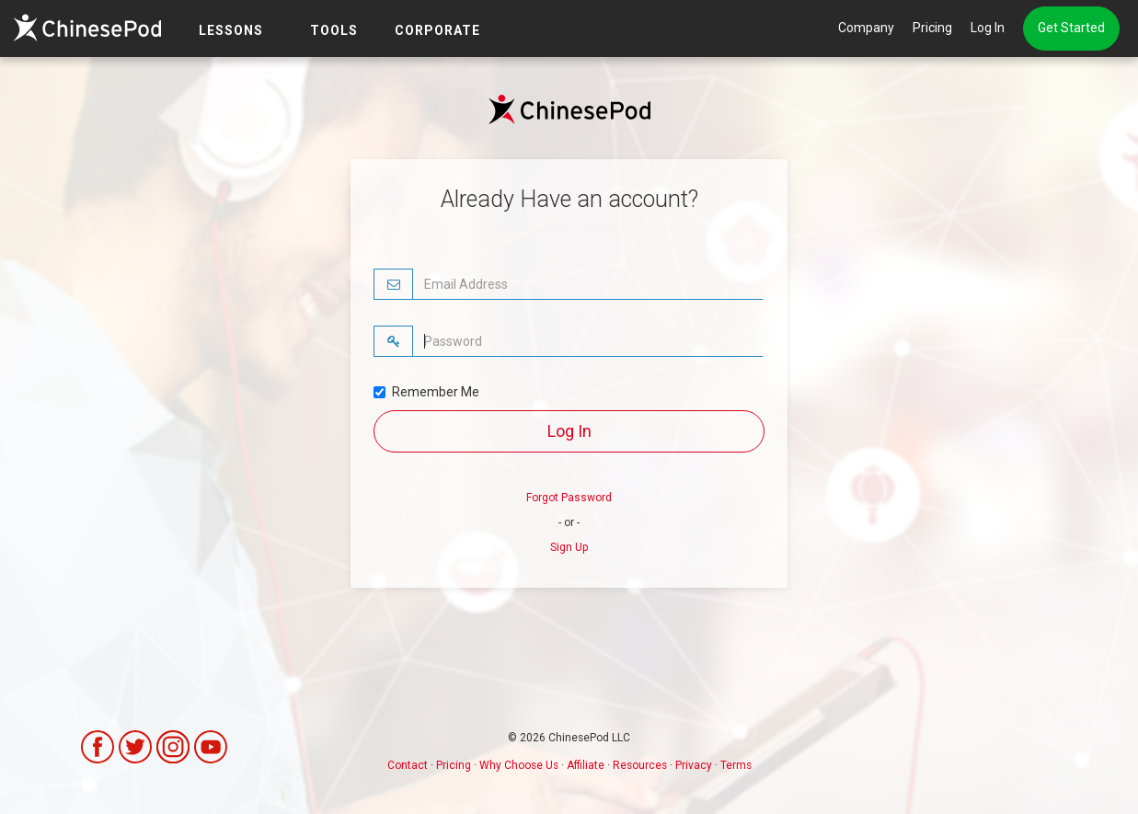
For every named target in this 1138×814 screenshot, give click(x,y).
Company (866, 27)
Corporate (437, 30)
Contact (407, 765)
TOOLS (334, 30)
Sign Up (569, 547)
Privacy (693, 765)
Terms (736, 765)
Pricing (932, 27)
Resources (640, 765)
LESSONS (231, 30)
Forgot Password (569, 497)
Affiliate (585, 765)
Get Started (1071, 27)
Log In (988, 27)
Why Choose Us (518, 765)
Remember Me (426, 391)
